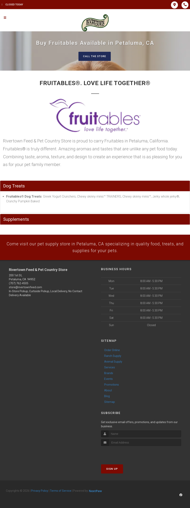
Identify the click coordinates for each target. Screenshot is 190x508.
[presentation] (122, 453)
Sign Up (112, 469)
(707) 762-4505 (18, 283)
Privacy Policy (39, 491)
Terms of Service (60, 491)
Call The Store (94, 56)
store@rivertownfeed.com (25, 287)
